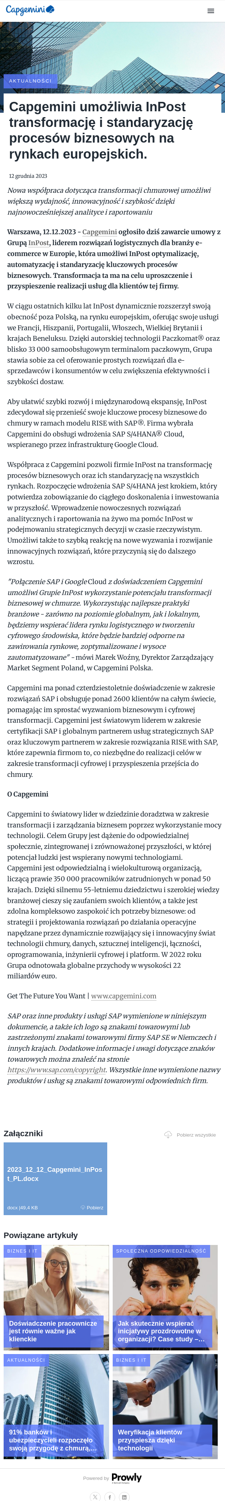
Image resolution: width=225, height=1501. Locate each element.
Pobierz (57, 1205)
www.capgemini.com (124, 983)
